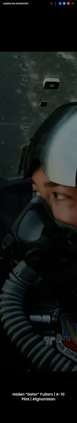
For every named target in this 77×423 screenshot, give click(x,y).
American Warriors (15, 3)
